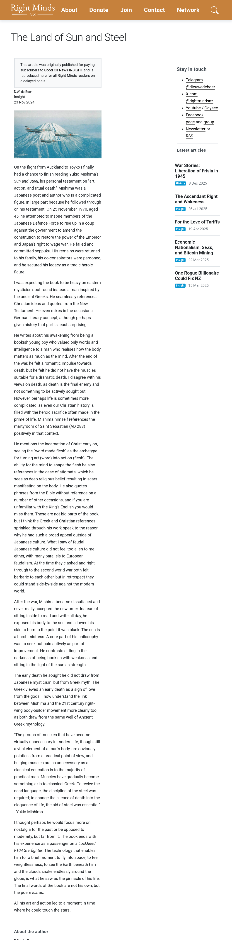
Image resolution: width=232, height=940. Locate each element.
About (69, 10)
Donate (98, 10)
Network (188, 10)
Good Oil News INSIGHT (63, 70)
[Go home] (33, 10)
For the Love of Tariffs (197, 222)
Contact (154, 10)
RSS (189, 136)
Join (126, 10)
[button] (214, 10)
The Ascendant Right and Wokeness (196, 199)
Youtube (193, 108)
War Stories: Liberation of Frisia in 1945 (196, 171)
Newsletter (195, 129)
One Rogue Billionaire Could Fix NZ (197, 275)
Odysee (211, 108)
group (209, 122)
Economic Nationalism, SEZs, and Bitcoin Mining (194, 247)
